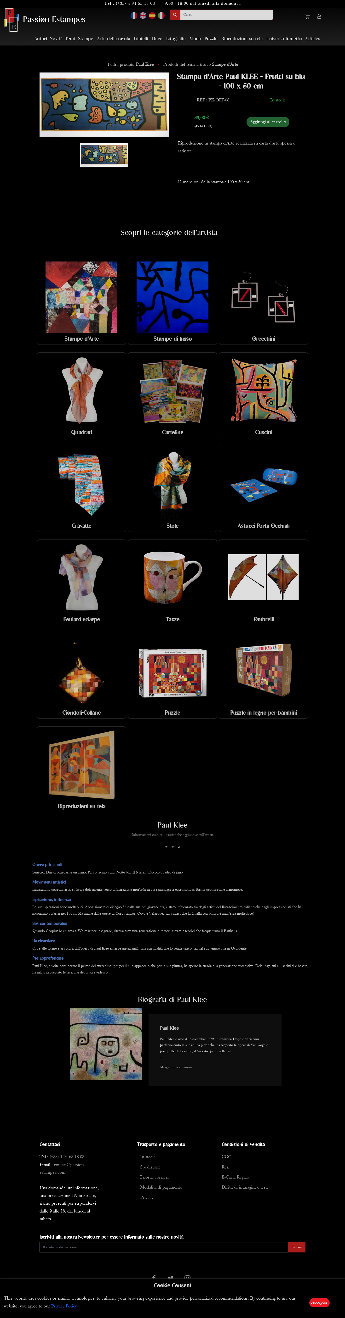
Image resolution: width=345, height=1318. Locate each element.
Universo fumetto (284, 38)
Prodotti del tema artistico (200, 64)
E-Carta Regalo (235, 1177)
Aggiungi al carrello (268, 122)
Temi (70, 38)
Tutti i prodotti (131, 64)
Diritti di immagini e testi (245, 1187)
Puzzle (211, 38)
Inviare (296, 1247)
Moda (195, 38)
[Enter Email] (164, 1247)
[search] (226, 15)
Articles (312, 38)
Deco (157, 38)
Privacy (146, 1198)
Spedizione (150, 1167)
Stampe (85, 38)
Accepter (319, 1302)
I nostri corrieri (154, 1177)
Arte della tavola (113, 38)
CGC (226, 1157)
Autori (40, 38)
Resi (226, 1167)
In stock (147, 1157)
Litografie (176, 38)
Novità (56, 38)
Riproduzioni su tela (242, 38)
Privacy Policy (64, 1306)
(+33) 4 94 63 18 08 (135, 3)
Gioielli (141, 38)
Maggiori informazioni (176, 1067)
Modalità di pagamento (161, 1187)
